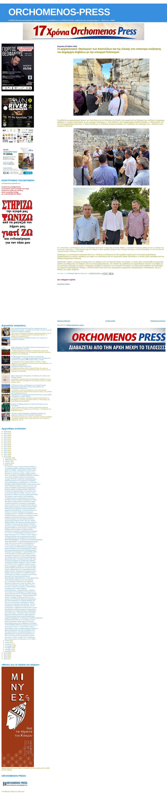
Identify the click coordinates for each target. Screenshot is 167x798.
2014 (5, 441)
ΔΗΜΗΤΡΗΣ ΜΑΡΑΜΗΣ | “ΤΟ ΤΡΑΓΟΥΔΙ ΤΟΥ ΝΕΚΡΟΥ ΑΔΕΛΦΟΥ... (24, 539)
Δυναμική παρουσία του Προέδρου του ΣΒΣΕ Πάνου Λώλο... (21, 513)
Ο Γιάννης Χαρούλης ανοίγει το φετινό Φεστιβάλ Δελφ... (20, 616)
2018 (5, 448)
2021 (5, 454)
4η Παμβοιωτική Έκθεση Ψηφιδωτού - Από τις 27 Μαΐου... (21, 562)
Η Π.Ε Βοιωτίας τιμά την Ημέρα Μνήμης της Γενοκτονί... (20, 498)
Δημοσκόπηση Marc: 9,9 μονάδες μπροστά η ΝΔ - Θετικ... (21, 559)
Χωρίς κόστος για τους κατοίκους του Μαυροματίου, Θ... (20, 543)
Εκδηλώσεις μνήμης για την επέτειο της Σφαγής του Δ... (20, 583)
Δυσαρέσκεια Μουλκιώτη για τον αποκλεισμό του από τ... (20, 619)
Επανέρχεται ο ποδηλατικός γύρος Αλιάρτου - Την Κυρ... (20, 604)
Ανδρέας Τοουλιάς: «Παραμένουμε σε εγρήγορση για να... (21, 571)
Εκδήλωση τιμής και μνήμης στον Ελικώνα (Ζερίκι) (18, 529)
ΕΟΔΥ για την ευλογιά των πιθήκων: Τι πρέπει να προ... (20, 472)
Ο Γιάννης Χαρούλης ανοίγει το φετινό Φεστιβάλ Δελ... (20, 545)
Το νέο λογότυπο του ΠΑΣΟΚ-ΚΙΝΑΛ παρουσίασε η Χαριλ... (21, 546)
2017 (5, 446)
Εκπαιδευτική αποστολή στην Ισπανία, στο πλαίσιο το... (20, 517)
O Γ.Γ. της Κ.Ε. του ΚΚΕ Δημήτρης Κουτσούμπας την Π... (20, 532)
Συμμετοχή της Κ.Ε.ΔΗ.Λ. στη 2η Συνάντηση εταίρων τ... (20, 626)
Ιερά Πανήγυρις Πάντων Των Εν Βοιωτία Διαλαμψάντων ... (21, 557)
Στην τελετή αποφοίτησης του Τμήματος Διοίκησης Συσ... (20, 600)
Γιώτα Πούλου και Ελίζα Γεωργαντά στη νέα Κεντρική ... (20, 477)
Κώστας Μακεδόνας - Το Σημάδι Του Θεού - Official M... (20, 590)
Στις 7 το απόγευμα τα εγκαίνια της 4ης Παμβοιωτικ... (19, 581)
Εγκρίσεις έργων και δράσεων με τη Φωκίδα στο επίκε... (20, 572)
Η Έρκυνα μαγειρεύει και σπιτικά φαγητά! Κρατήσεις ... (20, 519)
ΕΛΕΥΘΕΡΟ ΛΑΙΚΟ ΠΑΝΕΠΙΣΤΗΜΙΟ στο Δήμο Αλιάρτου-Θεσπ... (23, 484)
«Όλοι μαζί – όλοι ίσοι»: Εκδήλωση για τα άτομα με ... (19, 512)
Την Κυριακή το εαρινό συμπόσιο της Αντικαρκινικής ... (20, 496)
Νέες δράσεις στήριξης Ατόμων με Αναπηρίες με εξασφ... (20, 501)
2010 (5, 433)
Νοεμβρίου (8, 649)
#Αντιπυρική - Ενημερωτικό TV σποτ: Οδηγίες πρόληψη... (21, 555)
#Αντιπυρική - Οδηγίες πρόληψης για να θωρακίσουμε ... (20, 637)
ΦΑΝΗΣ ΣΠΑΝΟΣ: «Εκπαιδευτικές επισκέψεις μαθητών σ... (21, 522)
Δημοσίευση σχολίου (63, 284)
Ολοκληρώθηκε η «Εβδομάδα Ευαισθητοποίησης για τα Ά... (21, 607)
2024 (5, 655)
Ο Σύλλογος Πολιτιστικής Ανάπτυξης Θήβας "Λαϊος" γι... (20, 585)
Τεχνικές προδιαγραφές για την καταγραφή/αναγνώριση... (20, 569)
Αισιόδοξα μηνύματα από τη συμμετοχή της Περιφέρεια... (20, 480)
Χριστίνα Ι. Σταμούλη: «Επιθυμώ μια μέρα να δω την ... (20, 597)
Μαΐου (7, 465)
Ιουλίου (7, 642)
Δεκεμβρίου (8, 651)
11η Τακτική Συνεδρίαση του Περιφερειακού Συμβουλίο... (20, 560)
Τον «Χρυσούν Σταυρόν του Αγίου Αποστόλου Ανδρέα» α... (21, 466)
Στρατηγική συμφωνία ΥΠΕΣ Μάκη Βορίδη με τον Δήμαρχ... (21, 526)
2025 (5, 657)
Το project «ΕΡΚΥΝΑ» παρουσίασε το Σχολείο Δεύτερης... (21, 479)
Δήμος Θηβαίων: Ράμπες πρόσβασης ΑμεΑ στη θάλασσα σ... (22, 628)
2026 (5, 658)
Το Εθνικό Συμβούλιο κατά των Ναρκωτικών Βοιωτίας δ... (20, 536)
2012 (5, 437)
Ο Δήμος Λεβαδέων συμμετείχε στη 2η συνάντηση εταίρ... (21, 567)
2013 (5, 439)
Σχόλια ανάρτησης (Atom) (75, 325)
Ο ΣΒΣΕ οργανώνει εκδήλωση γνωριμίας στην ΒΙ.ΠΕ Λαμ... (21, 574)
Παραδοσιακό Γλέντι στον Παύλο (21, 366)
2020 (5, 452)
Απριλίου (8, 463)
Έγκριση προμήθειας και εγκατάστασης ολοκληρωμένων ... (21, 487)
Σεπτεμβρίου (9, 646)
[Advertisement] (112, 301)
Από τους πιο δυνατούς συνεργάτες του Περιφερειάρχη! (20, 586)
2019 (5, 450)
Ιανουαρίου (8, 458)
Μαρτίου (7, 461)
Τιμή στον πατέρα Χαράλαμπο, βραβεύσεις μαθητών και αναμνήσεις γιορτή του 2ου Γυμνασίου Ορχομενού (28, 414)
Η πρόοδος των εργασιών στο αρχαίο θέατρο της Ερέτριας (21, 531)
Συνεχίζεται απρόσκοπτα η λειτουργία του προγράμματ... (20, 503)
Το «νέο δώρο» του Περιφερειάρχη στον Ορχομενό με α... (21, 592)
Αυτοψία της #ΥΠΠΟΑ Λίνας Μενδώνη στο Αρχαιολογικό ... (21, 599)
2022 (5, 456)
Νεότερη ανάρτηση (63, 321)
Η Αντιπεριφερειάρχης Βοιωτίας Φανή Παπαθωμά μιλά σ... (21, 550)
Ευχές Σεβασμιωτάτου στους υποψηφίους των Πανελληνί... (21, 623)
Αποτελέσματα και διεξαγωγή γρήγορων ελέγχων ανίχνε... (21, 609)
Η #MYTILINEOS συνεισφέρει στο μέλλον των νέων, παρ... (21, 485)
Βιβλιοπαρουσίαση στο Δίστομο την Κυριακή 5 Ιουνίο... (20, 633)
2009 (5, 431)
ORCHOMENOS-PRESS (59, 12)
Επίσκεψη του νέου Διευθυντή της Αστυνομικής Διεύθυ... (20, 508)
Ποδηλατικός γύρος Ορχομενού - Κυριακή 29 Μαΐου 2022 (20, 552)
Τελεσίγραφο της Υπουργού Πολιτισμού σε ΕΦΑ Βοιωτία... (21, 611)
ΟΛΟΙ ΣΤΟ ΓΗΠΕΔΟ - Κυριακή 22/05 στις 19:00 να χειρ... (21, 470)
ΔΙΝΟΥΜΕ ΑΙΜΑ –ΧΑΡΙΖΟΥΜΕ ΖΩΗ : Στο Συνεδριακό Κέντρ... (22, 578)
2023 (5, 653)
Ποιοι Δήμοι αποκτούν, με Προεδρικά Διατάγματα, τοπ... (20, 632)
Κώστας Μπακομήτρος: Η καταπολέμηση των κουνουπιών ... (21, 482)
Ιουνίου (7, 640)
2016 (5, 445)
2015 (5, 443)
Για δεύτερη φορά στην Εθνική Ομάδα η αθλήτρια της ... (20, 553)
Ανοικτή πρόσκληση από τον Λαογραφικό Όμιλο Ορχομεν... (21, 505)
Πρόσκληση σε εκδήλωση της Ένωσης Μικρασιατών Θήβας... (22, 494)
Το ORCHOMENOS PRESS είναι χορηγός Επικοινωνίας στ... (22, 625)
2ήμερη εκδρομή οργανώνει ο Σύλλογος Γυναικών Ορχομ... (21, 506)
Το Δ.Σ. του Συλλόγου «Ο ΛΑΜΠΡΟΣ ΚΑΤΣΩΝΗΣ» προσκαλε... (22, 475)
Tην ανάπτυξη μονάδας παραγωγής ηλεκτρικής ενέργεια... (21, 468)
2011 (5, 435)
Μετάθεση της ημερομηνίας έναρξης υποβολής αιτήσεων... (21, 473)
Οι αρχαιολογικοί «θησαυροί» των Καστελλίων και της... (20, 605)
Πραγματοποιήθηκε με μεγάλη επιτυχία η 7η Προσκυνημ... (21, 527)
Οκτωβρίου (8, 647)
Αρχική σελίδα (110, 321)
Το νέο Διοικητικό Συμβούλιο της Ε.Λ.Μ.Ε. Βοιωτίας (19, 579)
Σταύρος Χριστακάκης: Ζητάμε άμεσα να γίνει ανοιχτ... (20, 621)
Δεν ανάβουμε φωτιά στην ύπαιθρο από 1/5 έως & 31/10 (20, 538)
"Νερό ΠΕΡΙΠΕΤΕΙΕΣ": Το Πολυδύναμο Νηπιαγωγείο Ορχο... (21, 541)
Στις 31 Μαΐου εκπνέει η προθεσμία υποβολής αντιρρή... (20, 564)
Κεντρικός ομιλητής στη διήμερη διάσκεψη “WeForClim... (20, 489)
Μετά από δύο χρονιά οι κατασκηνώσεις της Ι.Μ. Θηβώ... (20, 639)
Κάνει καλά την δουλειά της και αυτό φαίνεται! (17, 576)
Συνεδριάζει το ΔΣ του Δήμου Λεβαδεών (16, 588)
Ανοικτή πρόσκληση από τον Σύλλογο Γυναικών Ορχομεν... (21, 534)
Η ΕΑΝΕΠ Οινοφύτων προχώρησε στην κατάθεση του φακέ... (22, 515)
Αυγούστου (8, 644)
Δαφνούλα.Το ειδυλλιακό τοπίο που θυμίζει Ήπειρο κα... (20, 614)
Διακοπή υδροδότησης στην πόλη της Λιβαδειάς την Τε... (20, 630)
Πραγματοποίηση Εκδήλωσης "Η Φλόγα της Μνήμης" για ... (21, 510)
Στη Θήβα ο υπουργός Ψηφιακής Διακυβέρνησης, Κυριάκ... (21, 499)
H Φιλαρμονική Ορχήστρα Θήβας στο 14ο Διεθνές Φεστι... (21, 491)
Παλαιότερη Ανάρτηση (158, 321)
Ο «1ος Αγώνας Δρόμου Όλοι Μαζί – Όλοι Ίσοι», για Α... (20, 493)
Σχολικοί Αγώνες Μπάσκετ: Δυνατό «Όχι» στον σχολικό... (20, 520)
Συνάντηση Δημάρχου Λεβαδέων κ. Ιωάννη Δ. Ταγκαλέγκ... (21, 566)
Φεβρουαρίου (9, 459)
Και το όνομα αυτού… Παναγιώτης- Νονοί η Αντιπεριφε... (20, 612)
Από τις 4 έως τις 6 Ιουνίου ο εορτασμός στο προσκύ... (20, 602)
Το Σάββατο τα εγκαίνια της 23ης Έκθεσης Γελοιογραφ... (20, 524)
